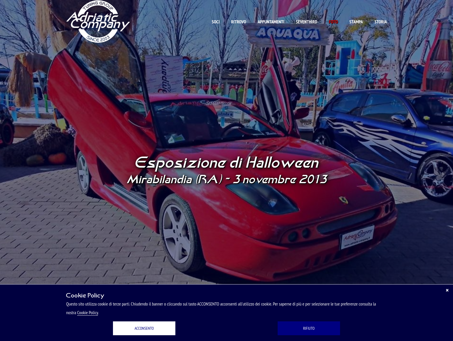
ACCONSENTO (144, 328)
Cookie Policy (87, 312)
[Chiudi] (447, 290)
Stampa (356, 22)
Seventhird (306, 22)
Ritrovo (238, 22)
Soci (216, 22)
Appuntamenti (271, 22)
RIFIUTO (309, 328)
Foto (333, 22)
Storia (380, 22)
